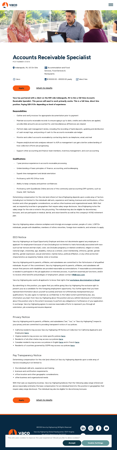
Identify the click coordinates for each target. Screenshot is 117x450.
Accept (72, 443)
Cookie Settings (95, 443)
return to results (44, 87)
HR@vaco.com (78, 275)
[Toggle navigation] (110, 4)
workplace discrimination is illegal (85, 280)
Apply (21, 88)
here (27, 333)
